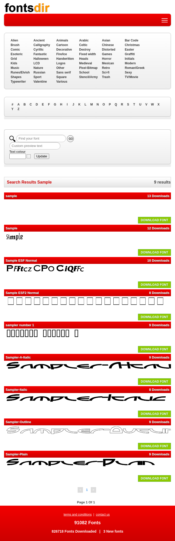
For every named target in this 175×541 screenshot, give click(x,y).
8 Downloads (159, 293)
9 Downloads (159, 325)
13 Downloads (158, 196)
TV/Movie (131, 77)
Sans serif (63, 72)
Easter (129, 49)
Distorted (108, 49)
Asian (106, 40)
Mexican (108, 63)
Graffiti (130, 54)
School (84, 72)
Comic (15, 49)
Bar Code (131, 40)
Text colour (17, 152)
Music (15, 68)
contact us (103, 514)
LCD (36, 63)
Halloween (40, 59)
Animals (62, 40)
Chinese (108, 45)
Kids (14, 63)
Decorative (64, 49)
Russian (39, 72)
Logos (60, 63)
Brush (15, 45)
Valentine (40, 81)
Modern (130, 63)
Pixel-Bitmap (88, 68)
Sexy (128, 72)
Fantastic (40, 54)
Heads (83, 59)
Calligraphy (41, 45)
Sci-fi (105, 72)
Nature (38, 68)
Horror (106, 59)
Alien (14, 40)
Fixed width (87, 54)
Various (61, 81)
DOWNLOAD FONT (154, 220)
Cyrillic (38, 49)
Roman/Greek (135, 68)
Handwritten (65, 59)
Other (60, 68)
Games (107, 54)
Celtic (83, 45)
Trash (106, 77)
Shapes (16, 77)
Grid (14, 59)
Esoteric (17, 54)
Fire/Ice (61, 54)
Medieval (85, 63)
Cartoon (62, 45)
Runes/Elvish (20, 72)
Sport (37, 77)
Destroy (85, 49)
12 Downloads (158, 228)
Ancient (39, 40)
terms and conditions (78, 514)
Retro (106, 68)
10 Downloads (158, 260)
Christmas (132, 45)
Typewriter (18, 81)
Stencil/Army (88, 77)
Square (61, 77)
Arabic (84, 40)
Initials (129, 59)
